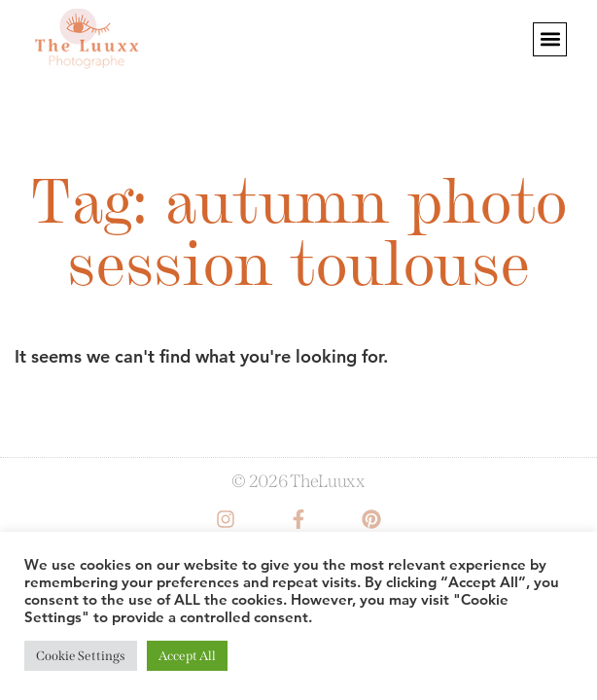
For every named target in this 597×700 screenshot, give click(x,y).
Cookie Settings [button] (80, 655)
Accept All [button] (187, 655)
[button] (550, 39)
